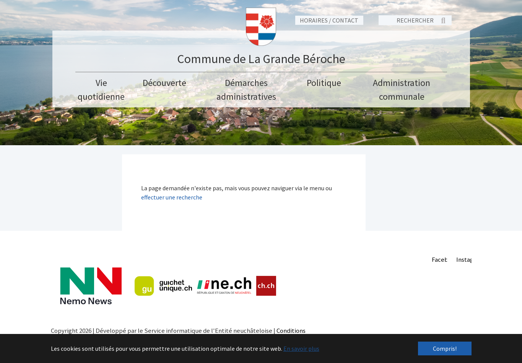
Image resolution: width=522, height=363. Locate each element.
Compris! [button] (445, 348)
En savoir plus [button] (301, 348)
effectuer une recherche (171, 197)
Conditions (291, 330)
